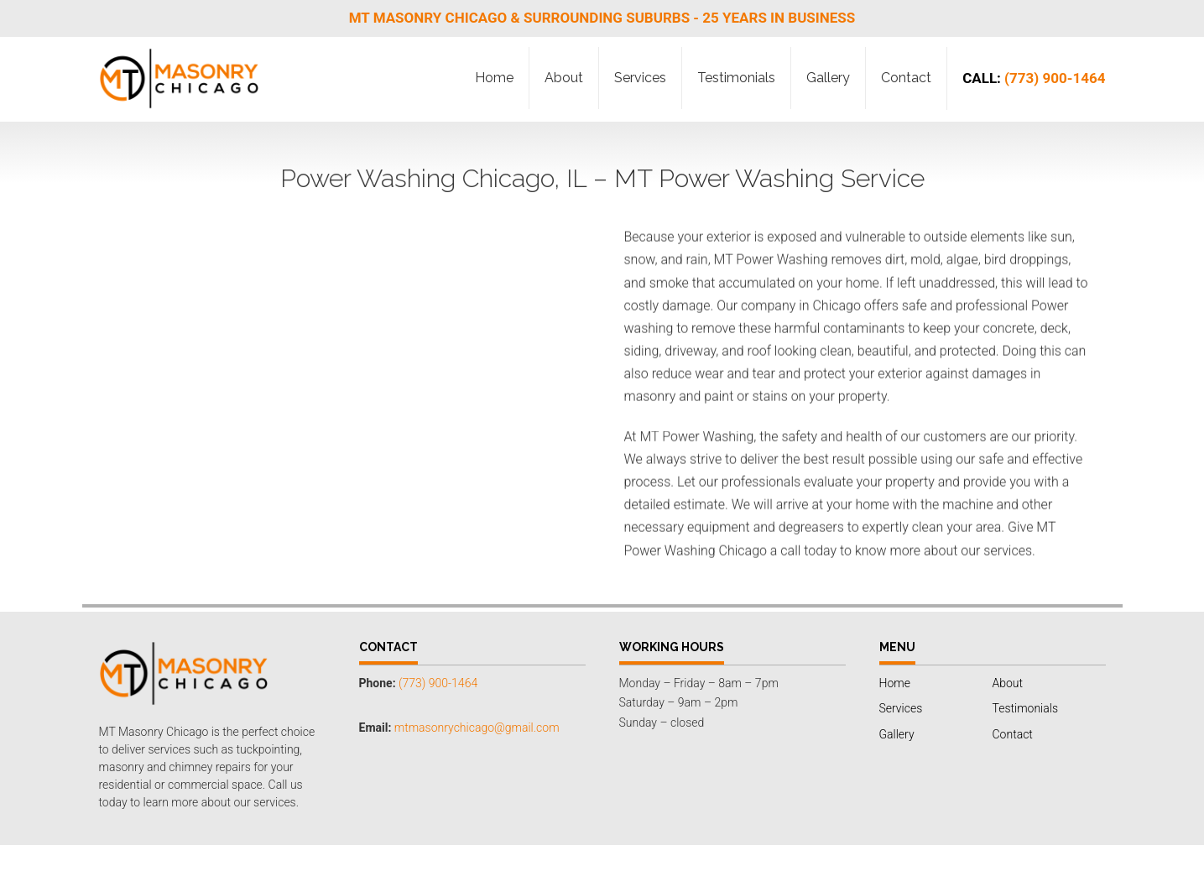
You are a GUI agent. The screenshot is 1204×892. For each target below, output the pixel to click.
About (564, 78)
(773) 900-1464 (1033, 78)
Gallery (828, 78)
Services (640, 78)
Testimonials (736, 78)
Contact (906, 78)
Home (494, 78)
